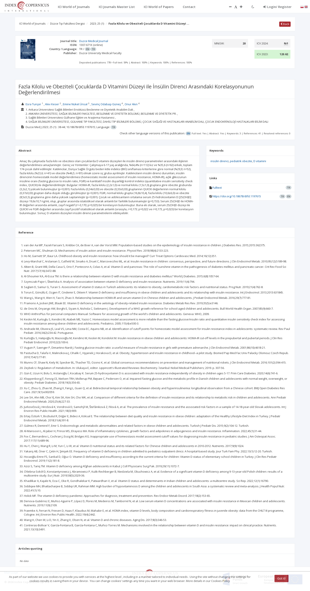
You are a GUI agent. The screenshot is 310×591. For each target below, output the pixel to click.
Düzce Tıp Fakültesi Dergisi (67, 23)
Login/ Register (277, 7)
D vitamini (259, 161)
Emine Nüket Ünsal (75, 104)
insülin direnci (220, 161)
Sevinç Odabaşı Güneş (106, 104)
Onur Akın (131, 104)
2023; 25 (97, 23)
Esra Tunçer (33, 104)
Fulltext (217, 188)
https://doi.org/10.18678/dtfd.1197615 (236, 196)
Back (285, 24)
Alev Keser (52, 104)
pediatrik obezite (241, 161)
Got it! (281, 578)
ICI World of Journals (32, 23)
